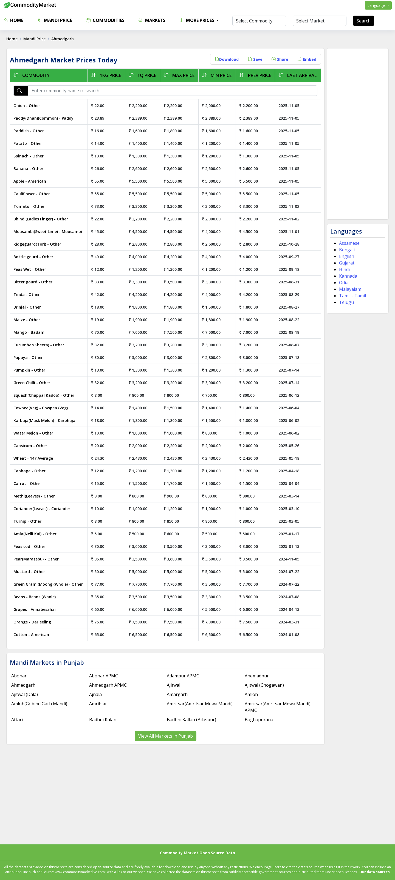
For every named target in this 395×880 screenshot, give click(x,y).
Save (254, 59)
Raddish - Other (30, 130)
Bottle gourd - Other (35, 256)
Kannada (347, 276)
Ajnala (96, 694)
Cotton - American (33, 634)
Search (364, 21)
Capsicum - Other (32, 445)
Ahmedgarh (25, 685)
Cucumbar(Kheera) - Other (40, 344)
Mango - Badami (31, 332)
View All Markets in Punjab (166, 736)
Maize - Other (28, 319)
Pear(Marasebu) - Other (38, 559)
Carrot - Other (29, 483)
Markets (151, 20)
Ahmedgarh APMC (109, 685)
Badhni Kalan (103, 720)
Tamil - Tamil (351, 296)
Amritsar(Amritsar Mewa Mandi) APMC (277, 707)
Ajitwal (173, 685)
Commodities (105, 20)
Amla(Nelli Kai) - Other (36, 533)
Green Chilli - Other (33, 382)
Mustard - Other (31, 571)
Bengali (346, 250)
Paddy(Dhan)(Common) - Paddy (45, 118)
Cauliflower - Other (33, 193)
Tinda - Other (28, 294)
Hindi (343, 269)
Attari (19, 720)
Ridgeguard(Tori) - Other (39, 244)
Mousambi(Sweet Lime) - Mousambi (49, 231)
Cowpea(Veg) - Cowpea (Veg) (42, 407)
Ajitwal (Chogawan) (263, 685)
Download (226, 59)
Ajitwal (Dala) (26, 694)
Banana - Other (30, 168)
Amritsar (99, 704)
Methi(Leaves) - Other (36, 496)
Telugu (345, 302)
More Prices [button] (197, 20)
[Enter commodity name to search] (173, 90)
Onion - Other (28, 105)
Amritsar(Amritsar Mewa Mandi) (200, 704)
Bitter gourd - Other (34, 281)
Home (13, 20)
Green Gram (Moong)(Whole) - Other (50, 584)
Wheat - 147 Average (35, 458)
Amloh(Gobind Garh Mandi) (41, 704)
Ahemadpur (256, 676)
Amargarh (177, 694)
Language (376, 5)
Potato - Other (29, 143)
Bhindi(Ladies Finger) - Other (42, 219)
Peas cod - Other (31, 546)
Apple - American (31, 181)
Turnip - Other (29, 521)
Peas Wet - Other (31, 269)
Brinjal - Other (29, 307)
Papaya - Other (30, 357)
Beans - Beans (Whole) (36, 596)
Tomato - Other (30, 206)
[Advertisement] (356, 134)
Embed (305, 59)
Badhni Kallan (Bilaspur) (191, 720)
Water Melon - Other (35, 433)
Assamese (348, 243)
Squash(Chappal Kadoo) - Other (45, 395)
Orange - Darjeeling (34, 622)
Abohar (21, 676)
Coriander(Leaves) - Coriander (43, 508)
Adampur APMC (183, 676)
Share (278, 59)
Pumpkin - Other (31, 370)
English (345, 256)
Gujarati (346, 263)
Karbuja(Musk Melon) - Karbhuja (46, 420)
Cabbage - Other (31, 470)
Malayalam (349, 289)
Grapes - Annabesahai (36, 609)
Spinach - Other (30, 156)
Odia (342, 283)
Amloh (250, 694)
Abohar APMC (104, 676)
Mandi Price (54, 20)
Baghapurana (258, 720)
